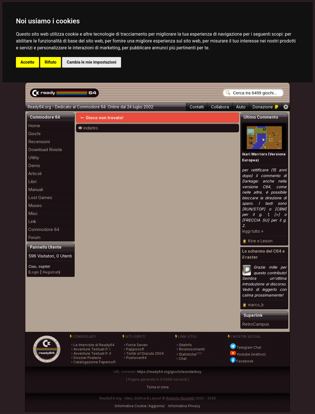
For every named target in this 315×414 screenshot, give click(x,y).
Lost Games (40, 197)
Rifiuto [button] (51, 62)
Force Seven (137, 345)
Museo (35, 205)
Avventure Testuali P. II (92, 353)
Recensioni (39, 141)
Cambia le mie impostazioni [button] (91, 62)
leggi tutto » (252, 231)
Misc (33, 213)
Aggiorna (156, 406)
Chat (183, 358)
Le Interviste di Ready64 (93, 345)
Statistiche (188, 354)
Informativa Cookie (131, 406)
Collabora (220, 107)
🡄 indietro (88, 128)
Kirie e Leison (260, 241)
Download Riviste (45, 149)
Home (34, 125)
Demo (34, 165)
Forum (34, 237)
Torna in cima (157, 387)
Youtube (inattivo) (248, 354)
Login (34, 272)
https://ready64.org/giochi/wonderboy (169, 372)
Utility (33, 157)
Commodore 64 (43, 229)
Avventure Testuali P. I (91, 349)
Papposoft (135, 349)
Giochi (34, 133)
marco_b (256, 305)
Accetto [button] (27, 62)
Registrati (51, 272)
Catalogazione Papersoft (94, 362)
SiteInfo (185, 345)
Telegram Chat (245, 347)
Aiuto (241, 107)
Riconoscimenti (192, 349)
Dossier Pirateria (87, 358)
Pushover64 (136, 358)
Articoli (35, 173)
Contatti (197, 107)
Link (32, 221)
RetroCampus (255, 324)
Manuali (35, 189)
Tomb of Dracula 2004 (145, 353)
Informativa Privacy (184, 406)
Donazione (265, 107)
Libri (32, 181)
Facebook (241, 361)
